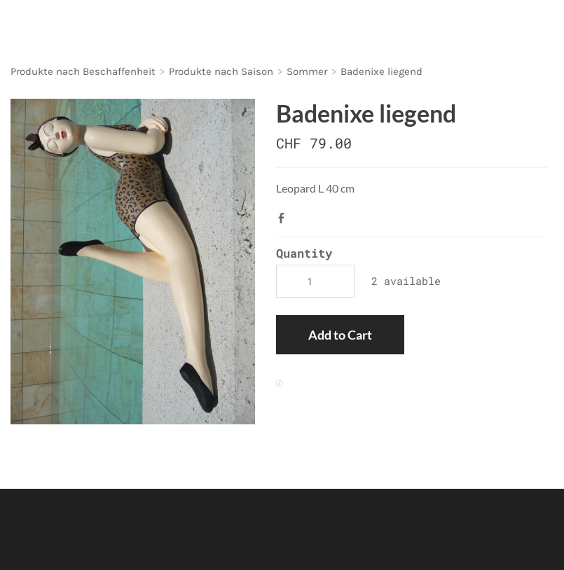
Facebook (284, 217)
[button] (340, 334)
